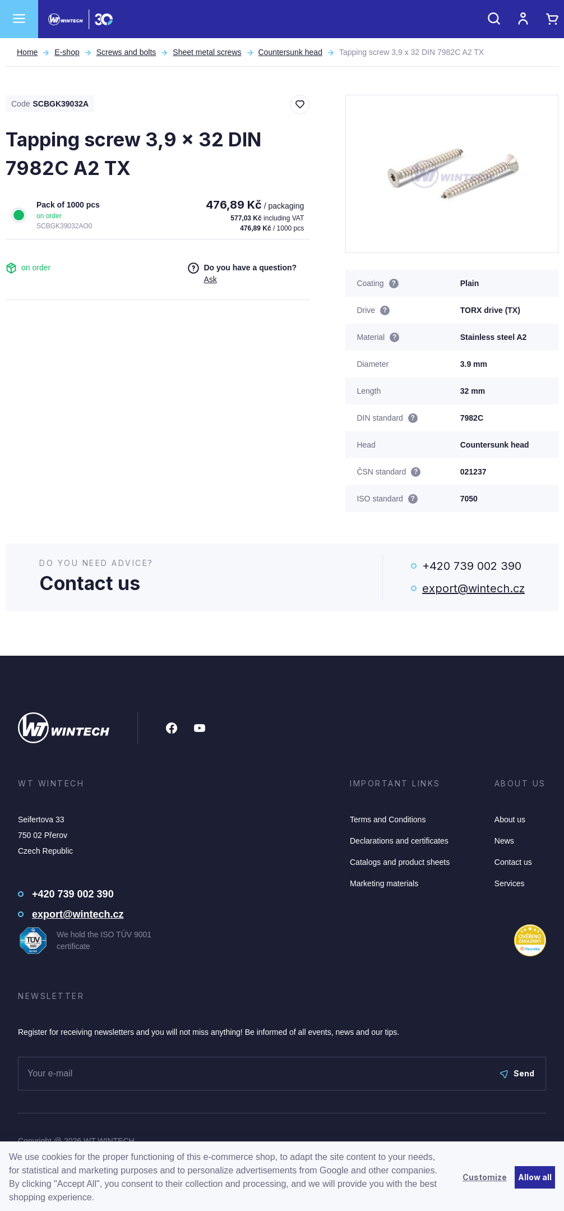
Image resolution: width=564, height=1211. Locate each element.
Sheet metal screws (207, 52)
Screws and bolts (126, 52)
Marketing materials (384, 883)
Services (509, 883)
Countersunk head (290, 52)
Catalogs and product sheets (400, 862)
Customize (485, 1177)
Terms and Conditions (388, 819)
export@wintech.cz (473, 588)
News (504, 840)
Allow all (535, 1177)
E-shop (66, 52)
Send (517, 1073)
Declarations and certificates (399, 840)
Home (27, 52)
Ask (210, 279)
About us (509, 819)
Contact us (513, 862)
